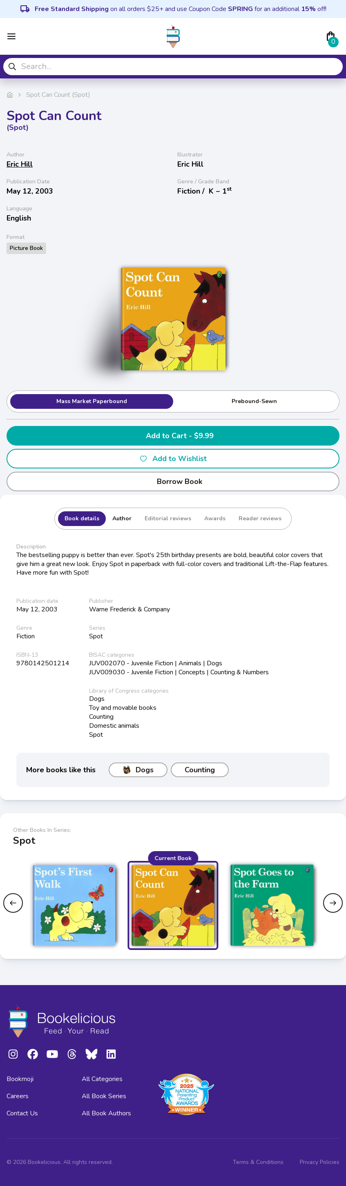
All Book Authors (106, 1113)
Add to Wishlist (173, 459)
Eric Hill (20, 164)
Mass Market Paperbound (91, 401)
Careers (18, 1096)
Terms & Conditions (258, 1162)
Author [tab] (122, 518)
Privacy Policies (319, 1162)
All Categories (102, 1079)
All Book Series (104, 1096)
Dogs (138, 770)
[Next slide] (333, 903)
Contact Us (22, 1113)
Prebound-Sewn (254, 401)
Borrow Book (173, 481)
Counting (200, 770)
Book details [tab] (82, 518)
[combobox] (173, 66)
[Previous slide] (13, 903)
